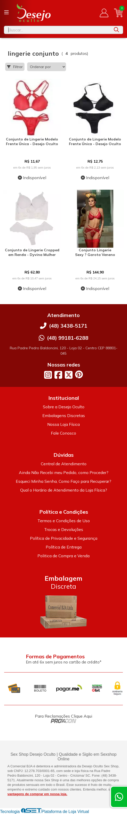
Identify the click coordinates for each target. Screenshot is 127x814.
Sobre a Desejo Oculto (63, 406)
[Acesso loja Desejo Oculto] (104, 13)
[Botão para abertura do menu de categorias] (6, 12)
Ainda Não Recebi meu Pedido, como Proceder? (63, 472)
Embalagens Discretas (63, 415)
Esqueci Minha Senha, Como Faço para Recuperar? (63, 481)
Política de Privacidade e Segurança (63, 538)
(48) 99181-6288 (67, 338)
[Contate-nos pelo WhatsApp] (119, 796)
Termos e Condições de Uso (63, 520)
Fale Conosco (63, 433)
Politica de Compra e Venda (63, 555)
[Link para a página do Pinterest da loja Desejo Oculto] (79, 374)
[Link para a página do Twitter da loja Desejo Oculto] (69, 374)
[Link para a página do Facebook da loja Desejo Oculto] (58, 374)
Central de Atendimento (63, 463)
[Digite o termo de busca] (57, 30)
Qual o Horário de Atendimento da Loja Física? (63, 490)
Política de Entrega (64, 547)
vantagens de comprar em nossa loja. (37, 794)
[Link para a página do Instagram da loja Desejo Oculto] (48, 374)
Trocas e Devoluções (63, 529)
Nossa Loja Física (63, 424)
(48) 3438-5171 (68, 325)
